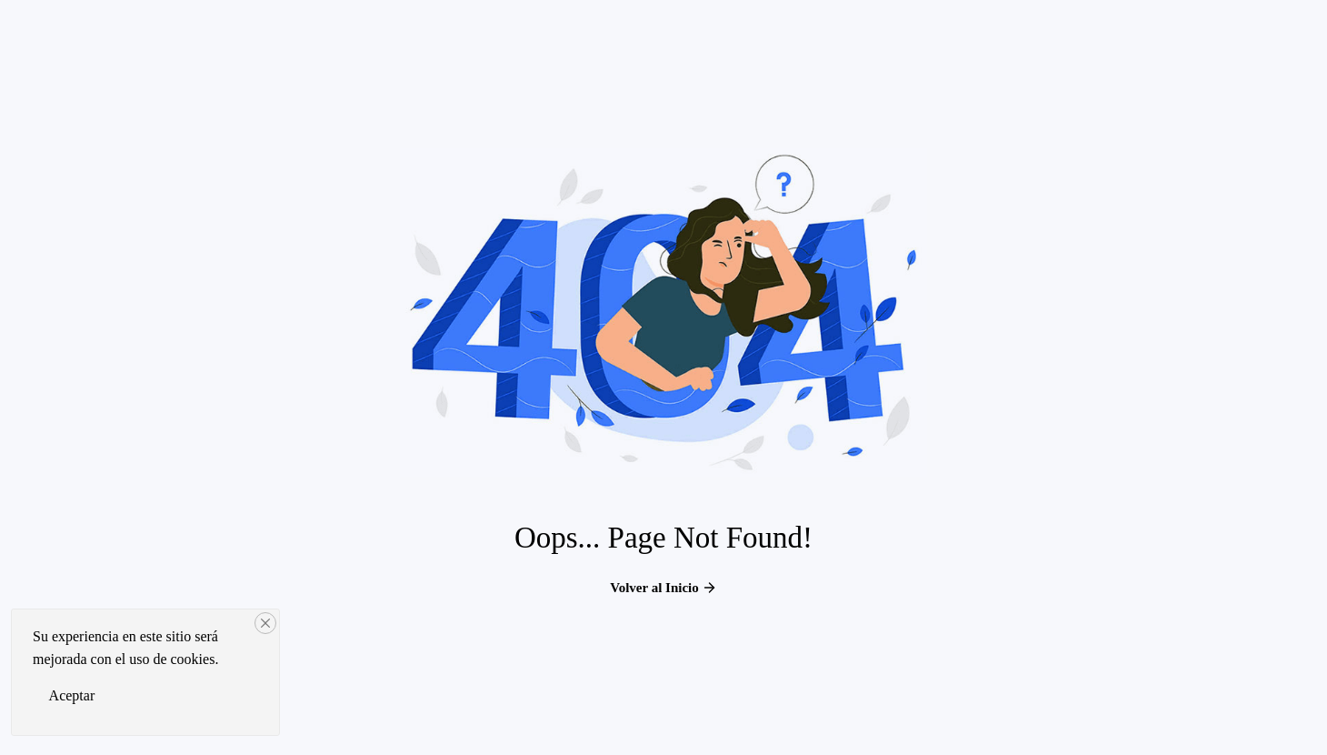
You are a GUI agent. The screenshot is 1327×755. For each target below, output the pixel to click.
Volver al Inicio (663, 588)
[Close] (265, 623)
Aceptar (72, 695)
